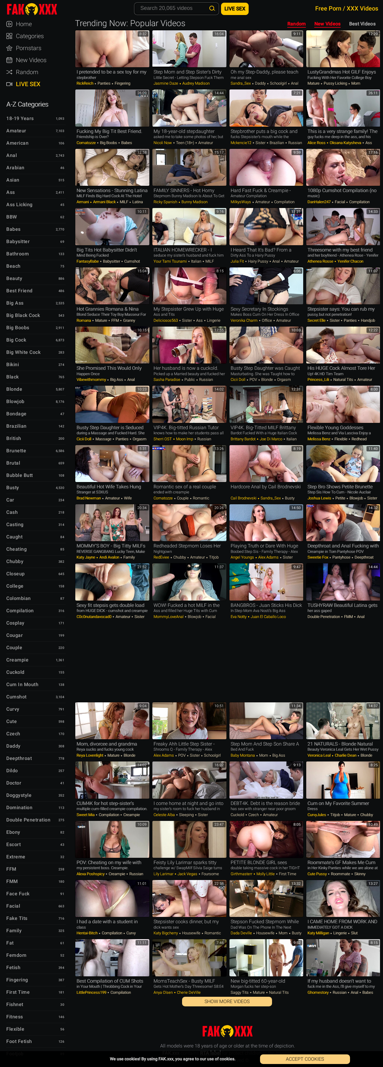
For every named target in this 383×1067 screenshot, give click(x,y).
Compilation (284, 202)
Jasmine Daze (166, 83)
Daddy (260, 83)
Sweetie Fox (318, 557)
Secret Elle (316, 320)
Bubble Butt (19, 475)
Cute (11, 721)
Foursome (210, 874)
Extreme (15, 857)
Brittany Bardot (243, 439)
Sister (260, 142)
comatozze (86, 142)
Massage (103, 439)
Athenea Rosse (320, 261)
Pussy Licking (335, 83)
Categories (30, 36)
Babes (126, 142)
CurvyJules (317, 814)
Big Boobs (108, 142)
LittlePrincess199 (91, 992)
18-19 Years (20, 118)
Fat (10, 943)
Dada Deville (242, 933)
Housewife (191, 933)
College (15, 586)
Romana (84, 320)
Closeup (15, 574)
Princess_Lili (318, 379)
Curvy (130, 933)
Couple (183, 498)
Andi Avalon (109, 557)
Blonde (267, 379)
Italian (196, 261)
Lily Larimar (164, 874)
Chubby (179, 557)
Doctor (13, 783)
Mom (355, 83)
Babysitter (111, 261)
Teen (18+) (185, 142)
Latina (137, 202)
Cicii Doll (238, 379)
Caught (14, 537)
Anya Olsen (164, 992)
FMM (348, 616)
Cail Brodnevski (244, 498)
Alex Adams (268, 557)
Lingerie (213, 320)
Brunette (16, 451)
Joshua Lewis (319, 498)
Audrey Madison (195, 83)
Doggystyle (18, 795)
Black (12, 377)
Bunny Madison (194, 202)
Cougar (14, 635)
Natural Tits (343, 379)
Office (267, 320)
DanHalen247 (319, 202)
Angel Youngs (243, 557)
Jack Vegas (187, 874)
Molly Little (266, 874)
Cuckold (238, 814)
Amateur (205, 142)
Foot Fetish (19, 1041)
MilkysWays (241, 202)
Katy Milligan (318, 933)
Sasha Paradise (167, 379)
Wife (127, 498)
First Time (287, 874)
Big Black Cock (23, 315)
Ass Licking (19, 204)
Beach (13, 266)
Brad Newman (89, 498)
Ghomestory (318, 992)
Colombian (18, 598)
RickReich (85, 83)
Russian (294, 142)
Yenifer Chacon (350, 261)
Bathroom (17, 254)
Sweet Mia (85, 814)
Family (128, 557)
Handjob (367, 320)
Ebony (13, 832)
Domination (19, 807)
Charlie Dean (345, 755)
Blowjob (356, 498)
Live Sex (28, 84)
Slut (354, 933)
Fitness (14, 1017)
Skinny (359, 874)
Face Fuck (18, 894)
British (13, 438)
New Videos (327, 24)
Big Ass (116, 379)
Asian (12, 180)
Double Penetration (324, 616)
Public (190, 379)
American (17, 143)
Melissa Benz (319, 439)
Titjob (213, 557)
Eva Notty (239, 616)
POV (253, 379)
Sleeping (186, 814)
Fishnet (14, 1004)
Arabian (15, 167)
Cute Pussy (317, 874)
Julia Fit (238, 261)
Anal (294, 83)
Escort (13, 844)
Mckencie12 (241, 142)
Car (10, 500)
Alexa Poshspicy (90, 874)
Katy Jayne (86, 557)
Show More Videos (227, 1001)
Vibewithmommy (91, 379)
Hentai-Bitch (87, 933)
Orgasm (283, 379)
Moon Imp (184, 439)
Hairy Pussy (258, 261)
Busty (289, 498)
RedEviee (162, 557)
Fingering (122, 83)
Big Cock (16, 340)
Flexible (341, 439)
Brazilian (277, 142)
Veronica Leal (319, 755)
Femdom (16, 955)
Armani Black (104, 202)
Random (296, 24)
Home (24, 24)
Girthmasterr (242, 874)
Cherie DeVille (188, 992)
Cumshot (131, 261)
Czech (253, 814)
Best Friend (19, 291)
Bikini (12, 364)
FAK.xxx (37, 9)
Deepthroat (363, 557)
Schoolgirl (278, 83)
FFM (115, 320)
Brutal (13, 463)
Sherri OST (163, 439)
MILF (124, 202)
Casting (15, 524)
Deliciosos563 (166, 320)
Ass (368, 142)
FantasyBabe (88, 261)
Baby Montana (243, 755)
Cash (12, 512)
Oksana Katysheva (345, 142)
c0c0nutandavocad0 (94, 616)
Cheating (16, 549)
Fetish (13, 967)
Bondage (16, 414)
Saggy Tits (240, 992)
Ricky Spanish (166, 202)
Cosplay (15, 623)
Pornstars (28, 48)
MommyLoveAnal (169, 616)
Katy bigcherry (166, 933)
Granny (128, 320)
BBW (11, 217)
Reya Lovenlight (90, 755)
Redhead (359, 439)
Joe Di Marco (271, 439)
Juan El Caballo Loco (268, 616)
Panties (104, 83)
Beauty (14, 278)
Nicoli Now (163, 142)
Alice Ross (316, 142)
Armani (83, 202)
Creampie (131, 814)
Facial (340, 202)
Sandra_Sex (241, 83)
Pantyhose (341, 557)
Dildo (12, 770)
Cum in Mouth (22, 684)
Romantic (200, 498)
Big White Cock (23, 352)
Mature (313, 83)
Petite (340, 498)
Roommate (340, 874)
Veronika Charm (245, 320)
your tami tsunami (171, 261)
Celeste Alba (165, 814)
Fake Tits (17, 918)
